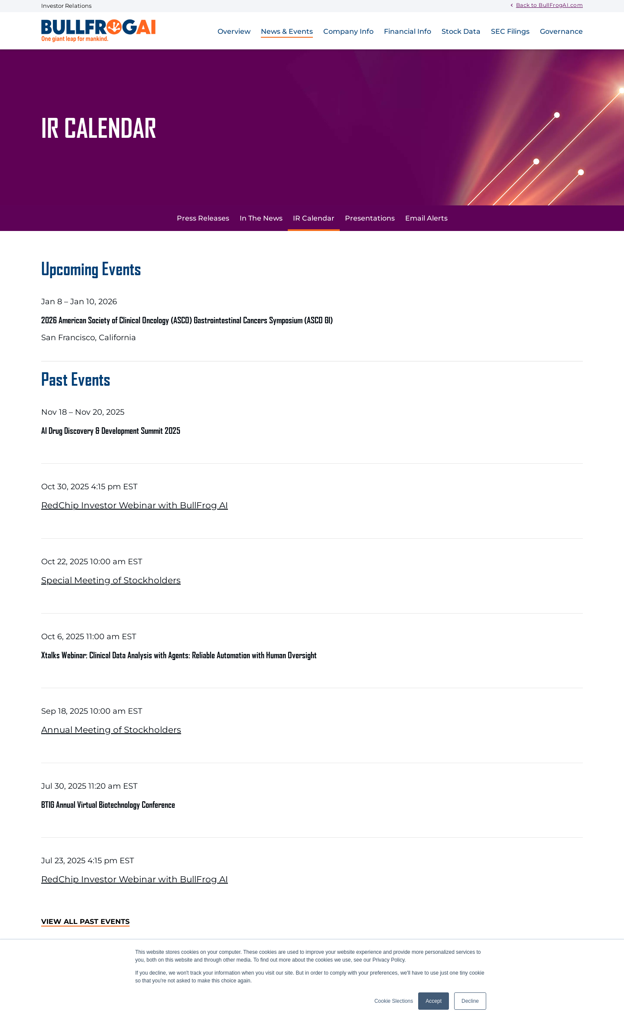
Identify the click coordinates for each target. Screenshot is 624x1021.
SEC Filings (510, 31)
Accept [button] (434, 1001)
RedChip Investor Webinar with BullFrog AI (134, 505)
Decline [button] (470, 1001)
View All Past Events (85, 921)
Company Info (348, 31)
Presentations (370, 218)
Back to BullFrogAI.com (549, 5)
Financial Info (407, 31)
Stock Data (461, 31)
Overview (234, 31)
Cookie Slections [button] (393, 1001)
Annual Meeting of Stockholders (111, 730)
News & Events (287, 31)
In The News (261, 218)
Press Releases (203, 218)
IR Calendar (314, 218)
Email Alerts (426, 218)
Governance (561, 31)
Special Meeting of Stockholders (111, 580)
